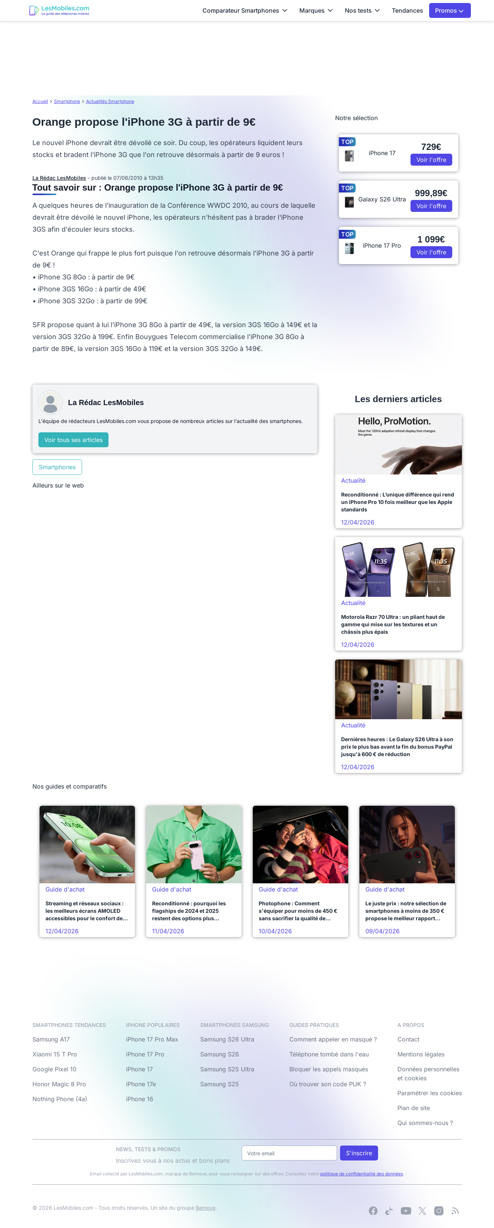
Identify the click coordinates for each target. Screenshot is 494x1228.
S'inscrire (359, 1153)
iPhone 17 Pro (145, 1054)
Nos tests (362, 10)
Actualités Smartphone (110, 101)
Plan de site (413, 1108)
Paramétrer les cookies (429, 1093)
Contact (408, 1039)
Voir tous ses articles (73, 440)
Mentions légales (420, 1054)
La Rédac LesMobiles (59, 178)
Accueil (40, 101)
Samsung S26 (219, 1054)
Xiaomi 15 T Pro (54, 1054)
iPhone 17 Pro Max (152, 1039)
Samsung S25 (219, 1084)
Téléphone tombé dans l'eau (329, 1054)
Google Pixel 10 (54, 1069)
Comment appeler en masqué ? (333, 1039)
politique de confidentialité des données (361, 1174)
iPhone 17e (141, 1084)
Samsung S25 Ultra (227, 1069)
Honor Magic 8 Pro (59, 1084)
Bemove (205, 1207)
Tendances (407, 10)
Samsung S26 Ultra (227, 1039)
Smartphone (67, 101)
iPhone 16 (139, 1099)
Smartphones (57, 467)
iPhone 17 (139, 1069)
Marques (316, 10)
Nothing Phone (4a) (59, 1099)
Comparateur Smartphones (244, 10)
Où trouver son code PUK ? (327, 1084)
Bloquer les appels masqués (328, 1069)
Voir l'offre (431, 159)
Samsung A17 (51, 1039)
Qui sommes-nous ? (425, 1123)
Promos (449, 10)
